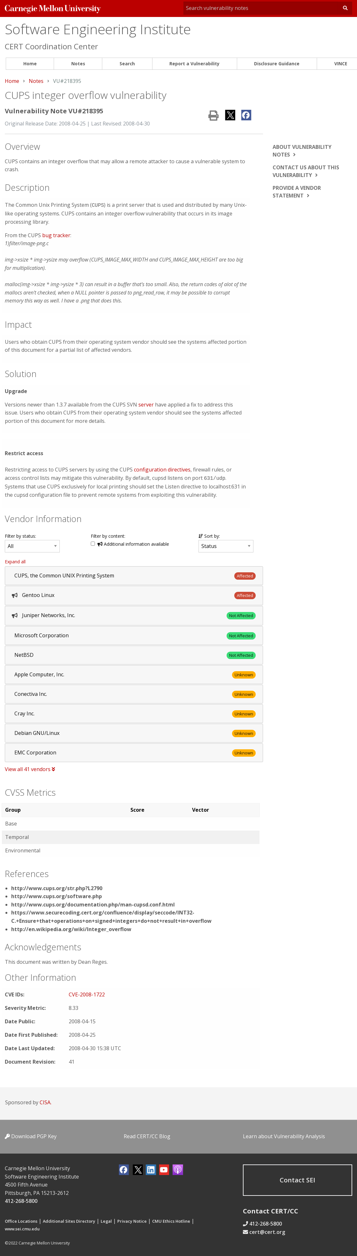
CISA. (45, 1101)
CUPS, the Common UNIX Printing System (64, 574)
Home (30, 63)
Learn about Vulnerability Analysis (284, 1135)
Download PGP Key (31, 1135)
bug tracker (56, 234)
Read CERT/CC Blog (147, 1135)
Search (127, 63)
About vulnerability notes (302, 150)
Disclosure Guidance (276, 63)
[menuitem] (30, 64)
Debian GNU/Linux (36, 731)
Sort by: (209, 535)
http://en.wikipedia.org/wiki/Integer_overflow (71, 927)
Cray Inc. (24, 712)
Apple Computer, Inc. (39, 673)
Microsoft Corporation (41, 634)
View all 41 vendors (30, 767)
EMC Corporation (35, 751)
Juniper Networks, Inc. (48, 613)
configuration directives (162, 468)
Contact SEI (297, 1178)
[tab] (134, 574)
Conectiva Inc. (30, 692)
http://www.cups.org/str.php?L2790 (56, 886)
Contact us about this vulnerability (306, 171)
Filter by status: (20, 535)
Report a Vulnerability (194, 63)
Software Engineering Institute (98, 29)
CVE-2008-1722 (87, 993)
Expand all (15, 560)
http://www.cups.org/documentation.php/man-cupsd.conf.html (93, 903)
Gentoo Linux (38, 593)
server (146, 403)
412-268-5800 (21, 1199)
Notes (78, 63)
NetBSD (24, 653)
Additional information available (133, 543)
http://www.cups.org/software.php (56, 894)
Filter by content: (108, 535)
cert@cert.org (267, 1230)
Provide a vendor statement (297, 191)
